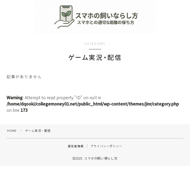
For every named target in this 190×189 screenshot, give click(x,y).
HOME (12, 132)
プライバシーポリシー (106, 147)
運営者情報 (76, 147)
